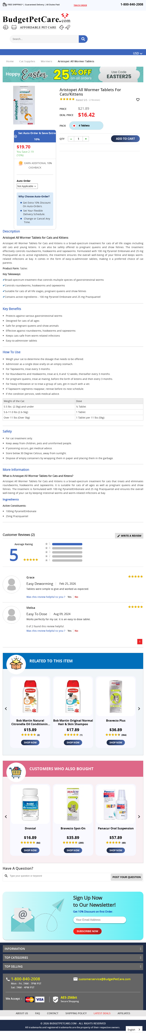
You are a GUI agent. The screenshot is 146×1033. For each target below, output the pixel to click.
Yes (69, 597)
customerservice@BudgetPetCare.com (105, 981)
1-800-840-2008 (131, 4)
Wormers (46, 61)
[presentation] (6, 707)
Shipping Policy (76, 1015)
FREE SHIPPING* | (13, 4)
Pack (63, 123)
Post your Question (126, 878)
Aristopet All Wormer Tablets (76, 61)
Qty (62, 142)
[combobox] (134, 1029)
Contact (52, 1015)
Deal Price (66, 115)
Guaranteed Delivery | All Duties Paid (42, 4)
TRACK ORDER (80, 5)
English (131, 1029)
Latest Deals (102, 1015)
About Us (22, 1015)
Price (63, 108)
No (76, 597)
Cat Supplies (27, 61)
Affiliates (124, 1015)
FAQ (37, 1015)
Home (10, 61)
